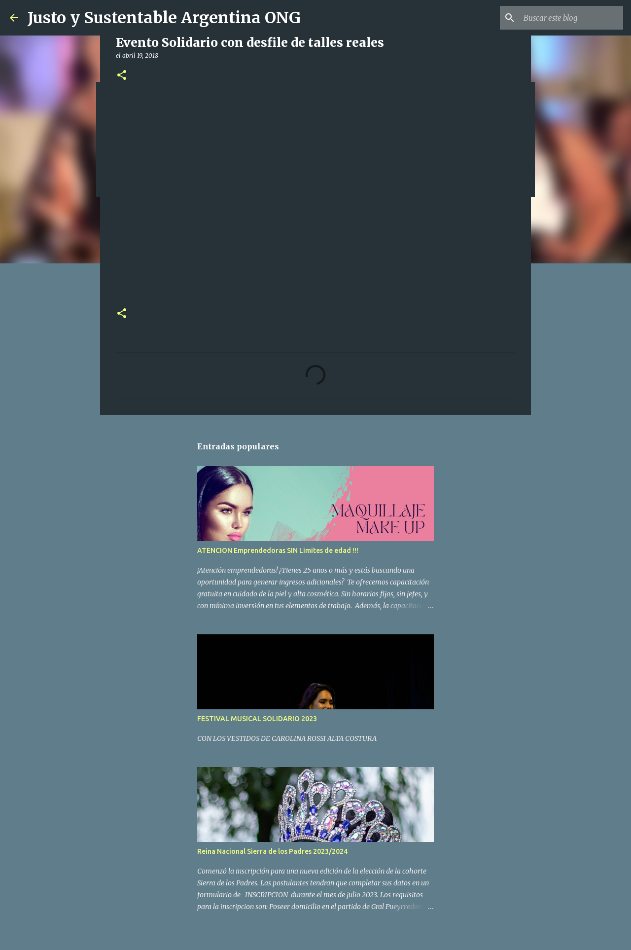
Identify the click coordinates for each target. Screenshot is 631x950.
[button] (122, 75)
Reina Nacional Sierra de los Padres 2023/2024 (272, 851)
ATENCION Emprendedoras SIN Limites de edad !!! (277, 550)
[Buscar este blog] (571, 18)
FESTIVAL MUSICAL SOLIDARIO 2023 (257, 719)
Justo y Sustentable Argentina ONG (164, 18)
